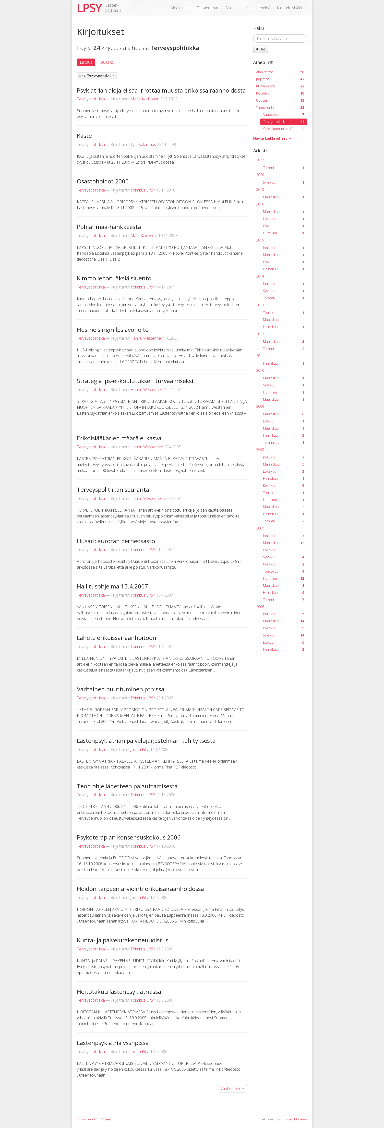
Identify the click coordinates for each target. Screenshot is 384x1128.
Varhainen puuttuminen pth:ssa (120, 689)
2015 (260, 240)
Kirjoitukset (180, 8)
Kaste (84, 136)
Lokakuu (283, 218)
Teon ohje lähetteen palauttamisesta (127, 786)
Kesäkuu (283, 485)
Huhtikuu (283, 233)
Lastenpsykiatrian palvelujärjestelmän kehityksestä (146, 740)
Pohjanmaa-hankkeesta (109, 227)
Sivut (230, 8)
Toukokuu (283, 312)
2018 (260, 189)
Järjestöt (280, 79)
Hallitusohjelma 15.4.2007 (112, 586)
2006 (260, 606)
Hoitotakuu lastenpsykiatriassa (119, 991)
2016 (260, 204)
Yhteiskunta (280, 107)
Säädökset (283, 114)
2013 (260, 305)
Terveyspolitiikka (91, 99)
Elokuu (283, 226)
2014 (260, 276)
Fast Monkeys (297, 1119)
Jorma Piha (140, 749)
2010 (260, 370)
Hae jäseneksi (257, 8)
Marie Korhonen (145, 99)
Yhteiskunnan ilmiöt (283, 128)
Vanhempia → (232, 1088)
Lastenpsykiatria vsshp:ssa (113, 1043)
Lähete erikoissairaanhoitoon (116, 638)
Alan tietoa (280, 72)
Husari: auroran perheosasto (116, 541)
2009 (260, 406)
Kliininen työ (280, 86)
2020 (260, 174)
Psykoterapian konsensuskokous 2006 (129, 837)
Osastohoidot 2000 (103, 181)
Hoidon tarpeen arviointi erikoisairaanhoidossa (140, 889)
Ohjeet (106, 1119)
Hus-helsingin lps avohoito (113, 329)
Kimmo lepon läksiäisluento (114, 278)
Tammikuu (283, 167)
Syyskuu (283, 182)
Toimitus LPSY (143, 190)
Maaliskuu (283, 319)
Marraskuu (283, 197)
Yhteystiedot (86, 1119)
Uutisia (280, 100)
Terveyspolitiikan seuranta (113, 489)
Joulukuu (283, 247)
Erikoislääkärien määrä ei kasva (119, 438)
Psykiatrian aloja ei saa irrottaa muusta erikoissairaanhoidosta (161, 90)
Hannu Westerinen (147, 338)
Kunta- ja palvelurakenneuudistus (122, 940)
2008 (260, 449)
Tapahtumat (207, 8)
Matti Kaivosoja (144, 235)
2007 (260, 528)
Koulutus (280, 93)
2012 (260, 334)
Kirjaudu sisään (290, 8)
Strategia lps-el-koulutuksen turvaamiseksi (135, 381)
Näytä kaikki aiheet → (272, 138)
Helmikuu (283, 326)
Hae (261, 49)
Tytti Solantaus (143, 144)
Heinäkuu (283, 269)
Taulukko (106, 62)
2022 (260, 160)
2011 (260, 355)
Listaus (86, 62)
